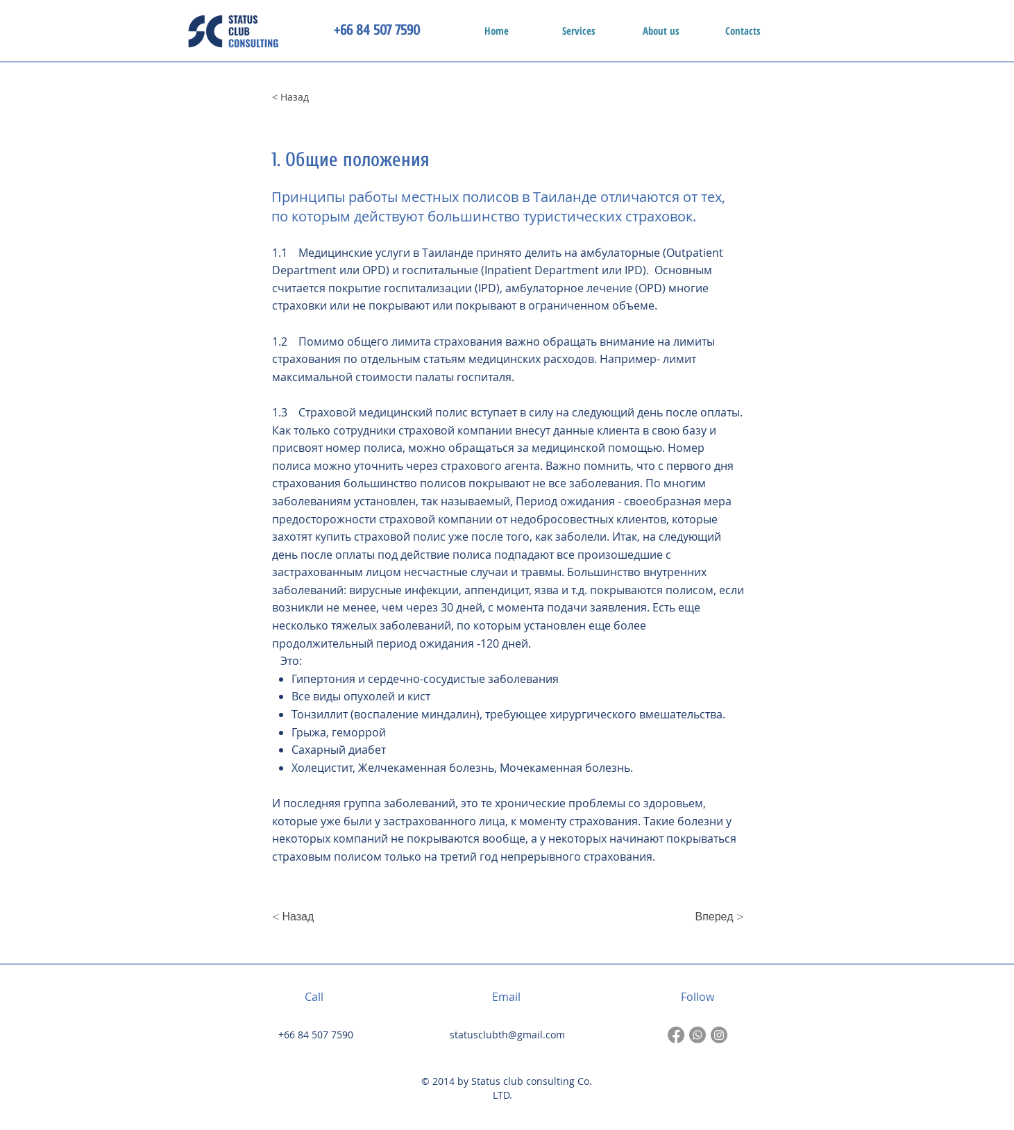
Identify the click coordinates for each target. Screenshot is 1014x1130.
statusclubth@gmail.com (507, 1034)
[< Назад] (318, 97)
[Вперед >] (709, 917)
